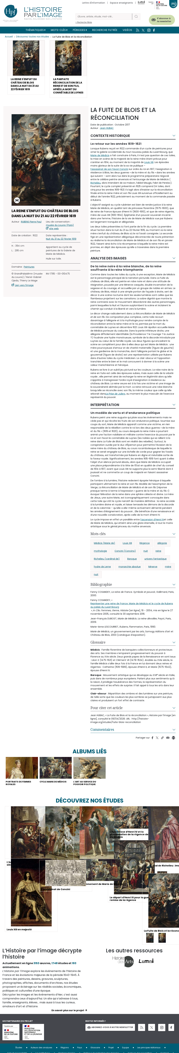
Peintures (29, 273)
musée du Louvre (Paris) (60, 232)
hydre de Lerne (102, 573)
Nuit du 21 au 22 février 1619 (61, 245)
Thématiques (35, 30)
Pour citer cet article (106, 714)
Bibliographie (101, 591)
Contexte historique (110, 142)
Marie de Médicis (99, 162)
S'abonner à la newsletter (161, 19)
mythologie (100, 557)
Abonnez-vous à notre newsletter (110, 1035)
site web (54, 235)
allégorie (162, 550)
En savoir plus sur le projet (68, 1018)
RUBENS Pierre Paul (31, 228)
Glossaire (97, 649)
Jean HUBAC (107, 134)
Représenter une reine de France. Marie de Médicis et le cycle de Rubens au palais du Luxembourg (131, 612)
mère (168, 573)
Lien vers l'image (24, 292)
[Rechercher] (103, 16)
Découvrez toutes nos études (33, 36)
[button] (26, 68)
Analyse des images (108, 265)
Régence (145, 550)
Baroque (132, 565)
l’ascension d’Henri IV (152, 526)
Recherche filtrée (104, 30)
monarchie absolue (130, 573)
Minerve (152, 573)
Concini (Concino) (125, 557)
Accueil (9, 36)
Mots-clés (58, 30)
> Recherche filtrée (83, 22)
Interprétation (104, 411)
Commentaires (102, 736)
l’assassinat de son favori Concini (109, 175)
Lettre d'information (93, 3)
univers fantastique (155, 565)
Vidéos (127, 30)
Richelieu (95, 189)
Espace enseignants (121, 3)
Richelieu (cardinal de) (107, 565)
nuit (145, 557)
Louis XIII (148, 169)
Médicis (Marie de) (104, 550)
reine (158, 557)
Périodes (79, 30)
